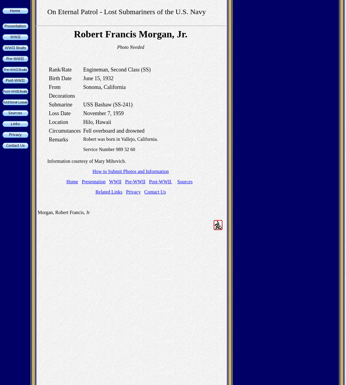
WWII (115, 181)
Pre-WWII (135, 181)
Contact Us (155, 191)
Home (72, 181)
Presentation (93, 181)
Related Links (109, 191)
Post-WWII (160, 181)
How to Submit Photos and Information (131, 171)
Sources (185, 181)
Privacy (133, 191)
